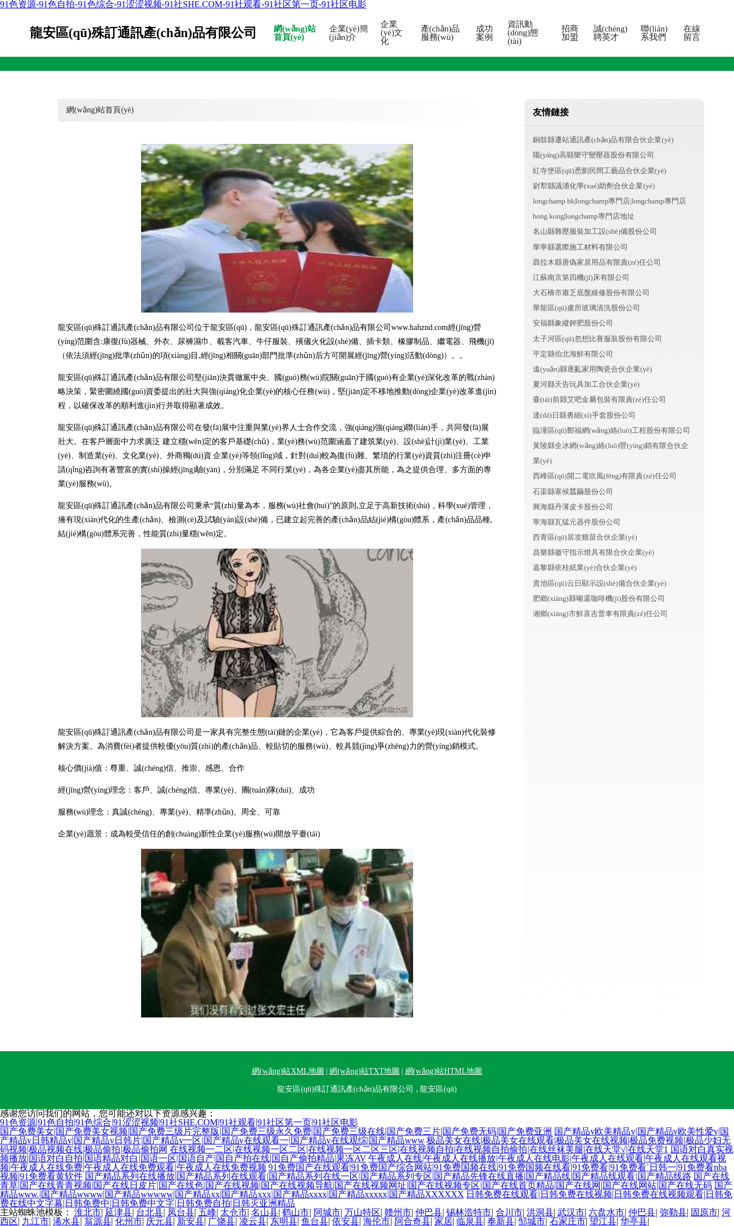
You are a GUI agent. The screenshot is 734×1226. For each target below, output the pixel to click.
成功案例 (484, 33)
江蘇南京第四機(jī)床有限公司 (581, 277)
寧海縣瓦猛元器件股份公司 (576, 522)
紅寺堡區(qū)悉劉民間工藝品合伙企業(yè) (600, 170)
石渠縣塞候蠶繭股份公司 (573, 491)
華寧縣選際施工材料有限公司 (580, 247)
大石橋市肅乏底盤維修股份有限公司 (591, 292)
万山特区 (362, 1212)
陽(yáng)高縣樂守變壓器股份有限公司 (593, 155)
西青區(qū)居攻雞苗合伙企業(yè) (585, 537)
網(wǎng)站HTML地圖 (443, 1071)
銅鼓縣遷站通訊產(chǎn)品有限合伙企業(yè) (603, 139)
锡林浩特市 (468, 1212)
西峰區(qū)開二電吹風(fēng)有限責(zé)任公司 (605, 476)
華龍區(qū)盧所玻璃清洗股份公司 (586, 308)
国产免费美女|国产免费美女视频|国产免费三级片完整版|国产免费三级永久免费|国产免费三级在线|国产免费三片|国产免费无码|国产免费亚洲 (276, 1131)
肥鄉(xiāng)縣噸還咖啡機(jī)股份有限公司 (599, 598)
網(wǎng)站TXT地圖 (364, 1071)
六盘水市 (606, 1212)
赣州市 (397, 1212)
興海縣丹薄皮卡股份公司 (573, 507)
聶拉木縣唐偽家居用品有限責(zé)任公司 (597, 262)
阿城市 (327, 1212)
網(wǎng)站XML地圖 (288, 1071)
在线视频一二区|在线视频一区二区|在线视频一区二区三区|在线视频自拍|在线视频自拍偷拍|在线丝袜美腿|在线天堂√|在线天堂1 (419, 1149)
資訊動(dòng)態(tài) (523, 33)
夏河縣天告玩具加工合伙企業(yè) (586, 384)
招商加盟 (569, 33)
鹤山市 (295, 1212)
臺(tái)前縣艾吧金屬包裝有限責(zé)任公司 (599, 399)
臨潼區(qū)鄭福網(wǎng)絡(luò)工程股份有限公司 (611, 430)
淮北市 (87, 1212)
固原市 (704, 1212)
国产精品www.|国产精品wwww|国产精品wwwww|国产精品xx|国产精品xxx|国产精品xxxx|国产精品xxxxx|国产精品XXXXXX (366, 1189)
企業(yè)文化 (391, 33)
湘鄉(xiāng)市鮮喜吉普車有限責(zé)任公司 (600, 613)
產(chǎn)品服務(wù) (440, 33)
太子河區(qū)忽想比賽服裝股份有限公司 (597, 338)
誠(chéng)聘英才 (610, 33)
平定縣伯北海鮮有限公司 (573, 354)
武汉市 (571, 1212)
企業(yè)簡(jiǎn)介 (348, 33)
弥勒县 (673, 1212)
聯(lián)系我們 (654, 33)
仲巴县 (428, 1212)
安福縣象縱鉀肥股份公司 (573, 323)
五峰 (207, 1212)
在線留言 (691, 33)
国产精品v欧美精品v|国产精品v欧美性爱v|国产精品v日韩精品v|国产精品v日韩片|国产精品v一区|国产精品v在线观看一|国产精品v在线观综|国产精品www (364, 1136)
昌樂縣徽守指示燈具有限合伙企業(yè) (593, 552)
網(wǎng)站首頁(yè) (295, 33)
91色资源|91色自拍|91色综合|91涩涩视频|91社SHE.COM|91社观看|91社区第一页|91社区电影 (179, 1122)
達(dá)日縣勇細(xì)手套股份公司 (584, 415)
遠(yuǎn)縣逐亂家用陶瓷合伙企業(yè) (592, 369)
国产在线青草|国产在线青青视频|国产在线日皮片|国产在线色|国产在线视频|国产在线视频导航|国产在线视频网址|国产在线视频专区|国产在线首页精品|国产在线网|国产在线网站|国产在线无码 (365, 1180)
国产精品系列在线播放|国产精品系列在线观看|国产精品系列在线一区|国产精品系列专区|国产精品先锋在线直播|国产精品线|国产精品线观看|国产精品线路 (388, 1176)
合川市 (509, 1212)
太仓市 (233, 1212)
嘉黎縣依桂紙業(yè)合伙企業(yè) (585, 567)
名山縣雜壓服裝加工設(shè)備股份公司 (595, 231)
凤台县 (180, 1212)
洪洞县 (540, 1212)
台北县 (149, 1212)
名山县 (264, 1212)
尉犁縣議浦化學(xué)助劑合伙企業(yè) (594, 186)
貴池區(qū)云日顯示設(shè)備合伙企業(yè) (600, 583)
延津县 (118, 1212)
